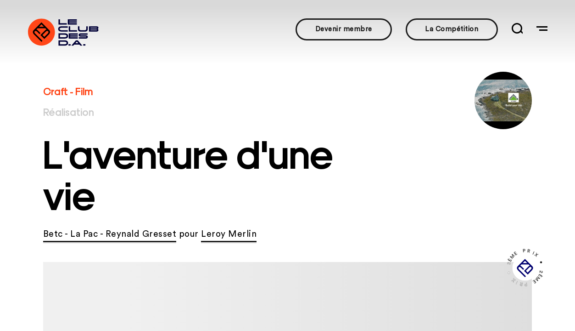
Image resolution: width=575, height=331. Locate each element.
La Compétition (451, 29)
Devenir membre (343, 29)
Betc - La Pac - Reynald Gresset (110, 234)
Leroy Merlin (229, 234)
